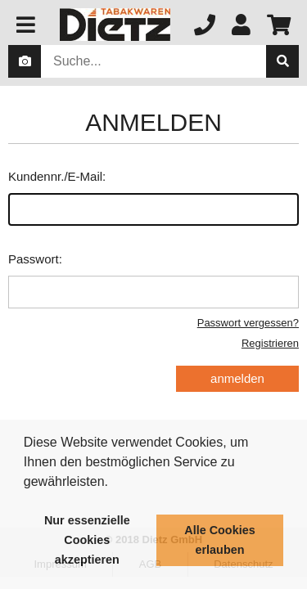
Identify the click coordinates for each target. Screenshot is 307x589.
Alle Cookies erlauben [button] (219, 540)
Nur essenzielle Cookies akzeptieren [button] (87, 540)
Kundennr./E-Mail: (153, 197)
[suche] (282, 61)
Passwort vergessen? (248, 323)
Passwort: (153, 280)
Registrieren (270, 343)
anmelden (237, 378)
